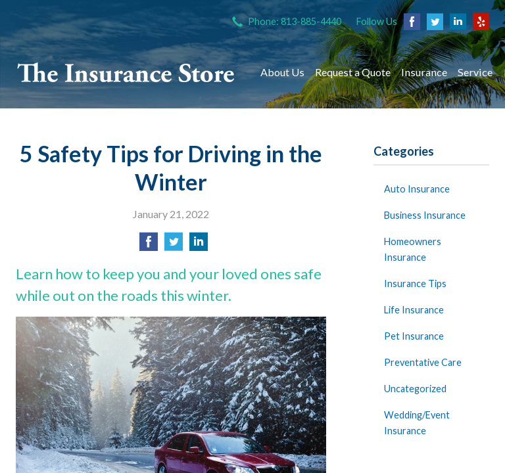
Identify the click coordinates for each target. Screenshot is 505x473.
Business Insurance (425, 215)
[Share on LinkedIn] (198, 245)
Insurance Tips (415, 283)
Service (475, 72)
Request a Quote (353, 72)
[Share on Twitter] (173, 245)
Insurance (424, 72)
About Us (282, 72)
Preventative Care (423, 362)
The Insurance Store (126, 72)
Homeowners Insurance (412, 249)
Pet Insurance (414, 336)
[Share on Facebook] (148, 245)
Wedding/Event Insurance (417, 422)
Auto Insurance (417, 188)
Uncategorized (415, 388)
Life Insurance (414, 309)
